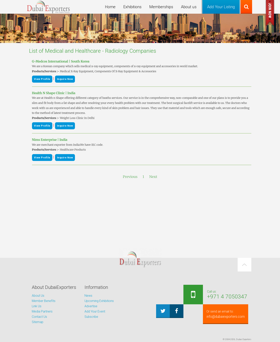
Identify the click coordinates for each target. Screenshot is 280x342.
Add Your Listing (221, 6)
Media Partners (42, 311)
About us (188, 6)
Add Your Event (94, 311)
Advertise (90, 306)
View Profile (42, 79)
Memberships (161, 6)
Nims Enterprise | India (50, 140)
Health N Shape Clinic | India (53, 93)
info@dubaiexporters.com (223, 314)
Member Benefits (43, 301)
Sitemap (37, 322)
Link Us (36, 306)
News (88, 295)
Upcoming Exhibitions (99, 301)
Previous (130, 176)
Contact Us (39, 317)
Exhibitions (132, 6)
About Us (38, 295)
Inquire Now (65, 79)
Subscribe (91, 317)
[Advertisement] (140, 214)
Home (110, 6)
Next (153, 176)
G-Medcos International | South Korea (61, 61)
